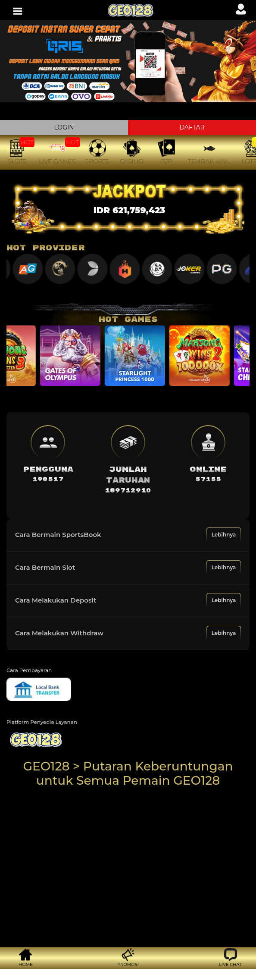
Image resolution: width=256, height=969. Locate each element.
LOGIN (64, 127)
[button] (230, 958)
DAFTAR (191, 127)
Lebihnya (224, 534)
